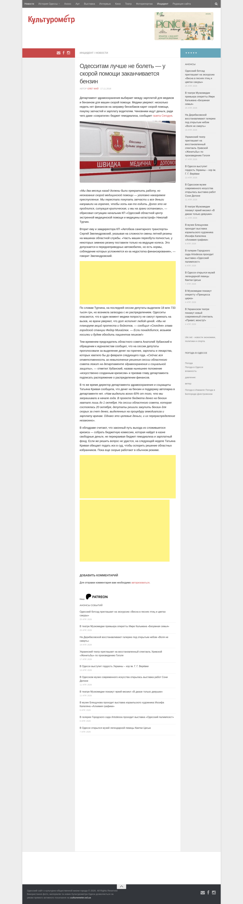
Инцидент (162, 3)
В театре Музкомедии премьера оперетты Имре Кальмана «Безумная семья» (124, 626)
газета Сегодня (162, 115)
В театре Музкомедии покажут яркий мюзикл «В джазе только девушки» (121, 691)
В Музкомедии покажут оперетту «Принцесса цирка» (198, 295)
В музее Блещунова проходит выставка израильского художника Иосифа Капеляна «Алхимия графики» (199, 232)
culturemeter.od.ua (80, 897)
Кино (118, 3)
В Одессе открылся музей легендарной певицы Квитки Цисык (115, 728)
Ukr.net (188, 337)
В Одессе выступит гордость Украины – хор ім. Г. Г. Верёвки (114, 666)
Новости (29, 3)
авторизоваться (140, 582)
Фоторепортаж (144, 3)
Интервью (105, 3)
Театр (128, 3)
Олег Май (93, 88)
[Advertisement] (128, 282)
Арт (78, 3)
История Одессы (48, 3)
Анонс (67, 3)
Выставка (89, 3)
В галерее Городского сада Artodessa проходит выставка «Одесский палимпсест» (127, 717)
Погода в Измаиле (195, 390)
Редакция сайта (182, 3)
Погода (189, 363)
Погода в (194, 367)
